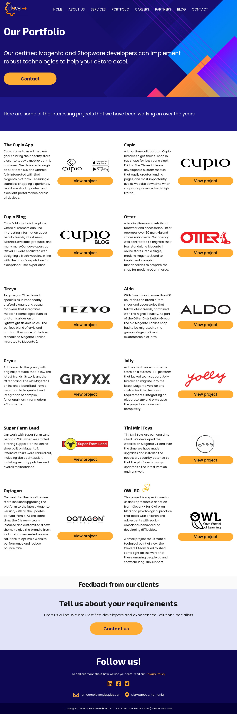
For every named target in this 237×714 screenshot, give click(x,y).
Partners (163, 9)
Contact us (116, 629)
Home (58, 9)
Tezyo (10, 288)
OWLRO (132, 490)
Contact (200, 9)
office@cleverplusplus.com (97, 695)
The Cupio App (18, 144)
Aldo (129, 288)
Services (98, 9)
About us (77, 9)
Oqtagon (13, 490)
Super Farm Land (21, 427)
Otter (130, 216)
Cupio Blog (15, 216)
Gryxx (10, 360)
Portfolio (120, 9)
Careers (142, 9)
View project (85, 180)
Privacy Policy (155, 674)
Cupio (130, 144)
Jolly (128, 360)
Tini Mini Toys (138, 427)
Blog (181, 9)
